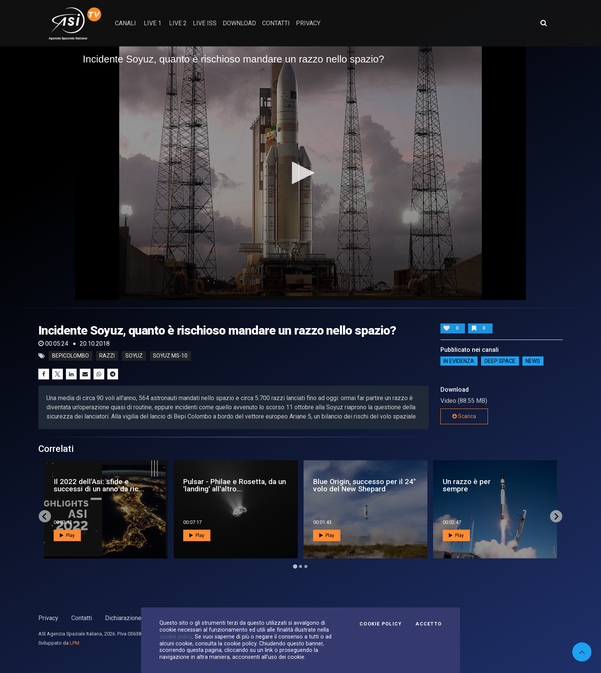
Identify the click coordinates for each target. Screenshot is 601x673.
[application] (300, 173)
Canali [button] (125, 23)
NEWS (532, 361)
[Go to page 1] (295, 567)
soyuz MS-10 (170, 356)
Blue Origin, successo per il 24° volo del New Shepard (364, 485)
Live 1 (152, 23)
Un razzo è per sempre (467, 485)
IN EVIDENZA (458, 361)
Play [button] (67, 535)
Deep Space (500, 361)
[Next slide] (556, 516)
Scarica (464, 416)
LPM (74, 643)
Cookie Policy (381, 624)
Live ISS (205, 23)
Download (239, 23)
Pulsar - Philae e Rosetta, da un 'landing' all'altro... (234, 485)
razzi (107, 356)
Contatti (81, 618)
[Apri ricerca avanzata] (543, 23)
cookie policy (175, 637)
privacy (308, 23)
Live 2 (178, 23)
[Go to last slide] (45, 516)
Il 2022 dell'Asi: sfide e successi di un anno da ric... (99, 485)
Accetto (428, 624)
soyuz (134, 356)
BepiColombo (70, 356)
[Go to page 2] (300, 566)
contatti (276, 23)
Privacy (48, 618)
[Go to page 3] (305, 566)
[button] (300, 173)
